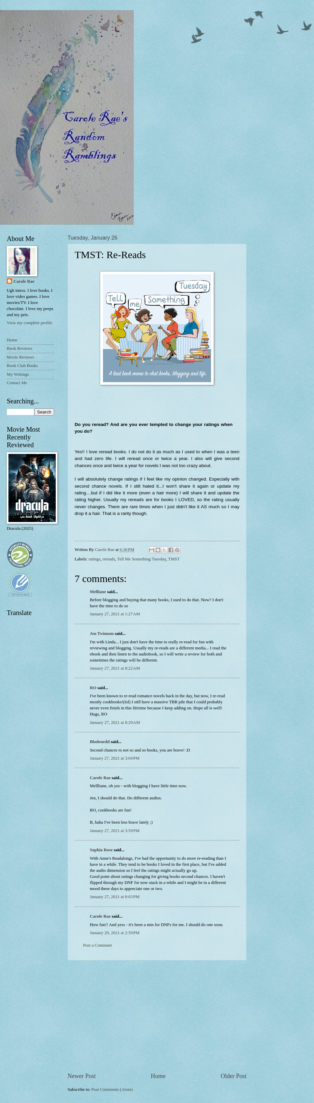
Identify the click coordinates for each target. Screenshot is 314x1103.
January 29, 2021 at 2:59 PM (114, 932)
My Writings (18, 374)
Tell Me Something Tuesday (141, 559)
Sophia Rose (101, 850)
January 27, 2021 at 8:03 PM (114, 896)
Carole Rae (100, 777)
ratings (94, 559)
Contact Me (17, 382)
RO (93, 687)
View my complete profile (29, 322)
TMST (174, 559)
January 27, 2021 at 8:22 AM (115, 668)
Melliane (98, 591)
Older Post (233, 1076)
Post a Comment (97, 945)
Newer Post (82, 1076)
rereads (109, 559)
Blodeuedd (100, 741)
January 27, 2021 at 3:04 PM (114, 758)
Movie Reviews (20, 357)
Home (158, 1076)
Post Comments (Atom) (112, 1089)
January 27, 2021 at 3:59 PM (114, 830)
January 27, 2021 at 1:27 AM (115, 614)
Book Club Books (22, 365)
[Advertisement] (157, 1016)
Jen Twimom (102, 633)
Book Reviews (19, 348)
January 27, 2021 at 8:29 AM (115, 722)
